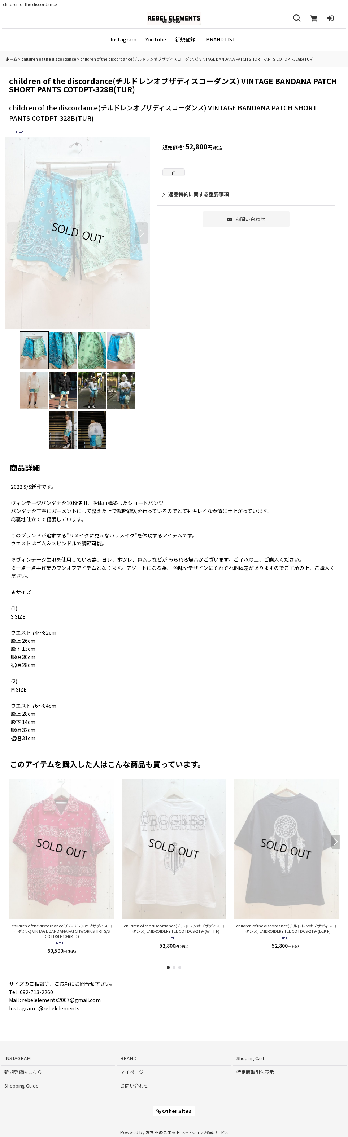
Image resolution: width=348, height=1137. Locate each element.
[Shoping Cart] (313, 18)
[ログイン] (330, 18)
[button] (297, 18)
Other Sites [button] (174, 1111)
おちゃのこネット (162, 1132)
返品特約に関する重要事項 (195, 194)
